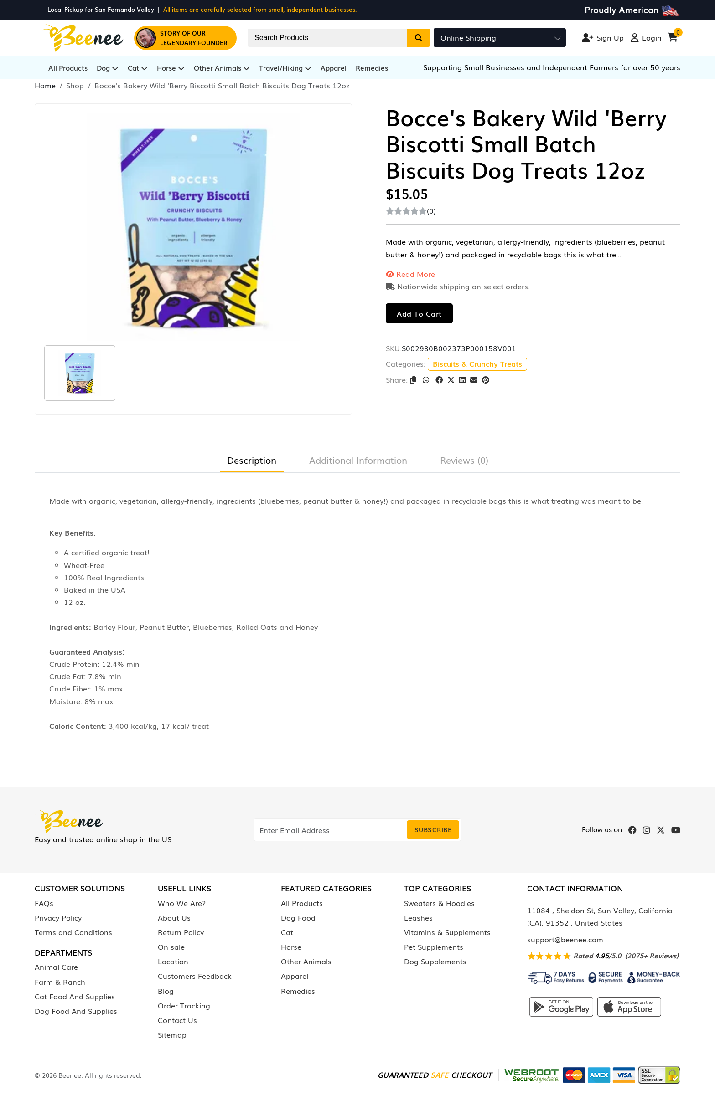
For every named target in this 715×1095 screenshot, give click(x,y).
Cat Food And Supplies (75, 996)
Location (173, 961)
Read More (410, 273)
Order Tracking (184, 1005)
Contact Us (177, 1019)
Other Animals (222, 67)
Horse (171, 67)
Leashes (418, 917)
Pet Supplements (433, 946)
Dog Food (298, 917)
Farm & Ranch (60, 981)
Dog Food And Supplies (76, 1010)
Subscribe (433, 829)
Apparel (334, 67)
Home (45, 85)
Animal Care (56, 966)
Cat (138, 67)
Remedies (372, 67)
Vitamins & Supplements (447, 931)
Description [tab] (251, 459)
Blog (166, 990)
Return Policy (181, 931)
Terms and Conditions (73, 931)
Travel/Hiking (285, 67)
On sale (171, 946)
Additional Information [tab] (358, 459)
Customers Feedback (195, 975)
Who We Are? (182, 902)
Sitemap (172, 1034)
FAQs (44, 902)
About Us (174, 917)
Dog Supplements (435, 961)
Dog (108, 67)
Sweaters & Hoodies (439, 902)
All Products (68, 67)
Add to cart (419, 313)
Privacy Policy (58, 917)
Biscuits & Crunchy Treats (477, 363)
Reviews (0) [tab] (464, 459)
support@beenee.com (565, 939)
